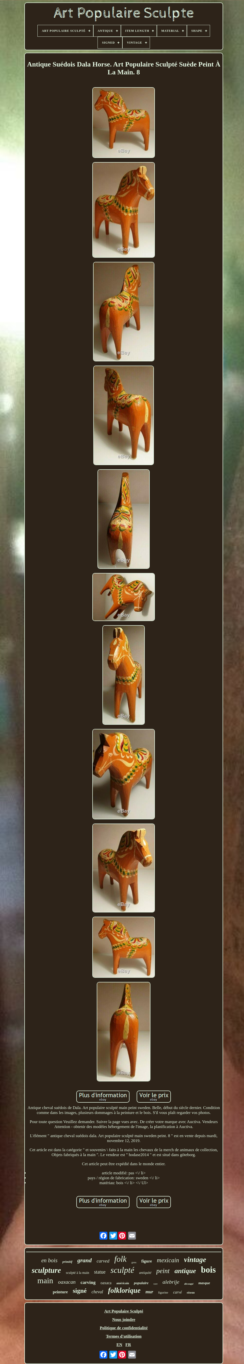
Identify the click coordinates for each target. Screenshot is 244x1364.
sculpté (122, 1270)
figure (146, 1261)
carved (103, 1260)
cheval (97, 1291)
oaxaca (105, 1283)
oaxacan (67, 1282)
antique (185, 1271)
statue (100, 1272)
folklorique (124, 1290)
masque (204, 1283)
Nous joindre (123, 1319)
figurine (163, 1292)
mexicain (168, 1260)
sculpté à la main (77, 1273)
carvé (177, 1292)
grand (84, 1260)
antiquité (145, 1273)
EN (119, 1344)
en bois (49, 1260)
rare (155, 1283)
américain (122, 1283)
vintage (195, 1259)
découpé (188, 1283)
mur (149, 1291)
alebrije (171, 1282)
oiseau (191, 1292)
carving (88, 1282)
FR (128, 1344)
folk (120, 1259)
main (45, 1280)
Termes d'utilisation (123, 1336)
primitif (67, 1261)
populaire (141, 1283)
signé (79, 1290)
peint (163, 1271)
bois (208, 1270)
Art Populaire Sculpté (123, 1311)
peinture (60, 1292)
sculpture (46, 1270)
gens (133, 1262)
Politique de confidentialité (124, 1328)
